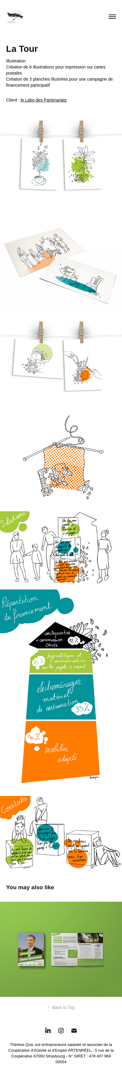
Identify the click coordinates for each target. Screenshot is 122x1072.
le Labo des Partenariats (44, 100)
